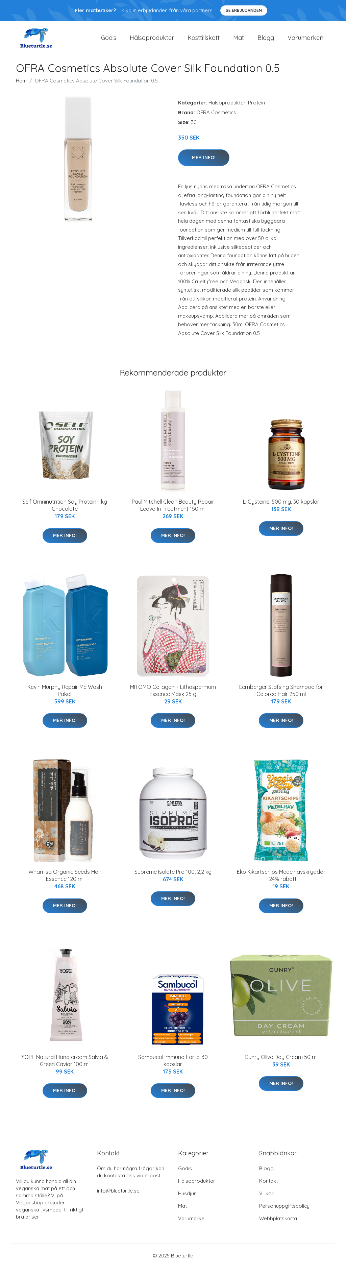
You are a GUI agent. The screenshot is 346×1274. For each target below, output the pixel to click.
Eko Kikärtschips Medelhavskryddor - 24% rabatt (281, 882)
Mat (238, 41)
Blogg (265, 41)
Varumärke (191, 1225)
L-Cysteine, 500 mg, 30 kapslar (281, 508)
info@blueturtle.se (118, 1197)
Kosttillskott (204, 41)
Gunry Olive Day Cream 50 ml (281, 1063)
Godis (108, 41)
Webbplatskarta (278, 1225)
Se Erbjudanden (244, 10)
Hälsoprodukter (152, 41)
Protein (256, 109)
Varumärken (305, 41)
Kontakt (268, 1187)
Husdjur (187, 1200)
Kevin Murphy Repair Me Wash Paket (64, 697)
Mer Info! (204, 164)
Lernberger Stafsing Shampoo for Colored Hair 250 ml (281, 697)
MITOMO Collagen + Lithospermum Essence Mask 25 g (173, 697)
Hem (21, 87)
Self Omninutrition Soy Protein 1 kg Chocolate (64, 512)
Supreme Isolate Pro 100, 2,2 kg (173, 878)
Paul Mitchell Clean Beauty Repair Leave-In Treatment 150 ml (173, 512)
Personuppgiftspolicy (284, 1212)
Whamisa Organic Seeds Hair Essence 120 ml (64, 882)
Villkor (266, 1200)
